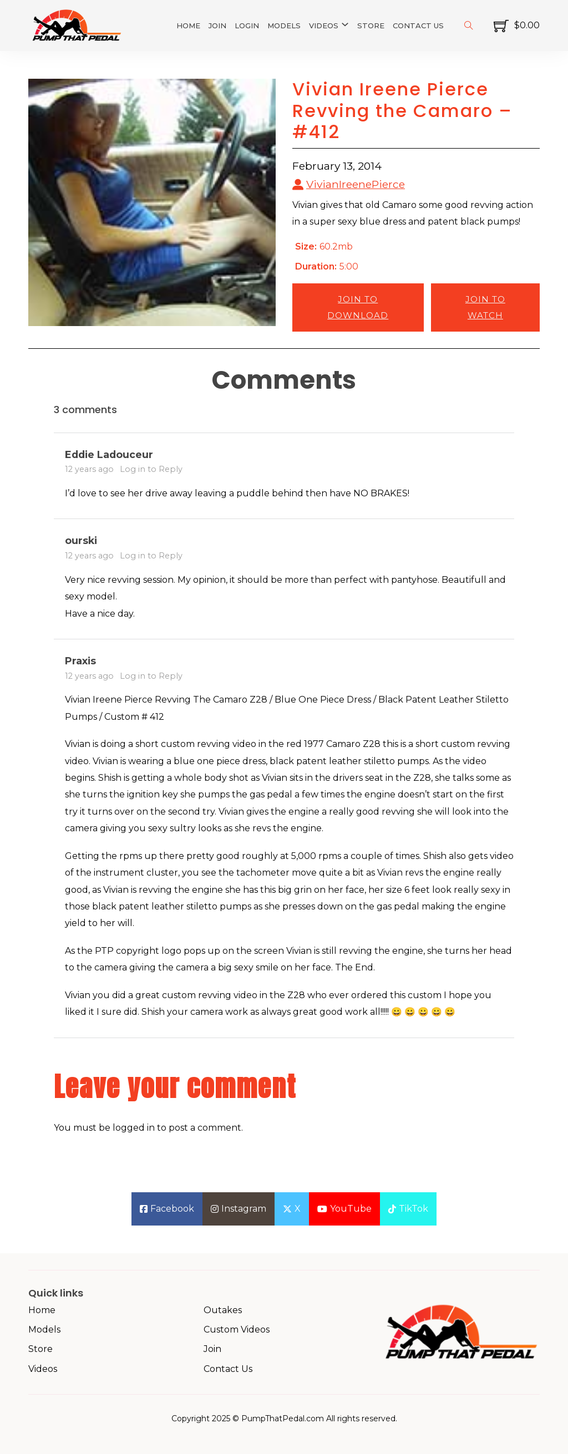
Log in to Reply (151, 469)
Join (217, 25)
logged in (134, 1127)
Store (370, 25)
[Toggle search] (468, 25)
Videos (323, 25)
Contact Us (418, 25)
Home (188, 25)
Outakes (223, 1310)
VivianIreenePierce (355, 184)
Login (247, 25)
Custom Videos (237, 1329)
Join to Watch (485, 307)
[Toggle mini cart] (517, 25)
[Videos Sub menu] (345, 24)
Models (284, 25)
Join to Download (357, 307)
